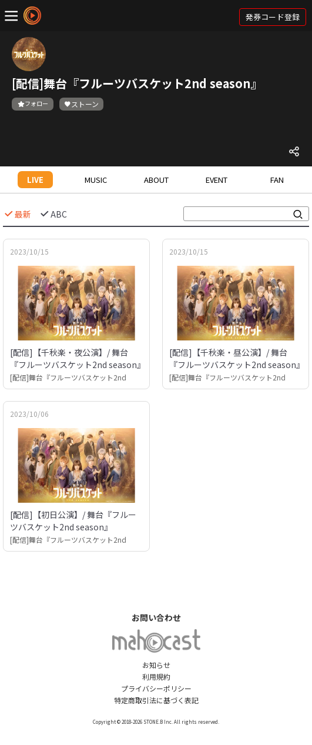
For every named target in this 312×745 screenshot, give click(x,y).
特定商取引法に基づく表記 (156, 700)
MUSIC (96, 179)
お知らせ (156, 665)
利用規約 (156, 676)
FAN (277, 179)
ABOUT (156, 179)
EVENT (216, 179)
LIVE (35, 179)
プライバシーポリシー (156, 688)
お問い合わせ (156, 617)
